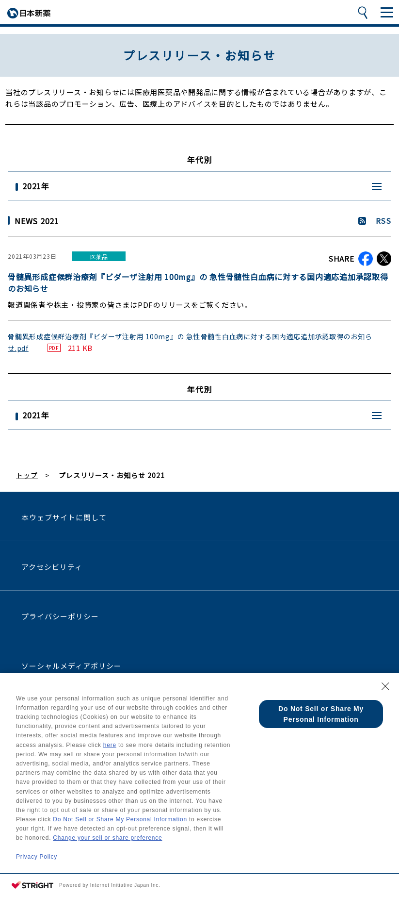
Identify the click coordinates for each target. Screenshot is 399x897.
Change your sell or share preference (107, 837)
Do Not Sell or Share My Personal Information (120, 819)
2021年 (35, 186)
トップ (27, 475)
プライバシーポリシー (60, 616)
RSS (383, 221)
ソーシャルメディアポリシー (71, 666)
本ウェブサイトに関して (64, 517)
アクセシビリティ (51, 567)
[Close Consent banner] (385, 686)
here (109, 745)
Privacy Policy (36, 856)
